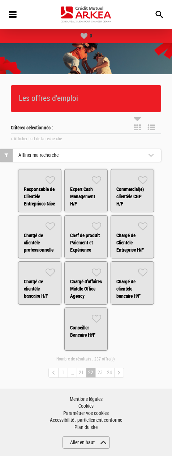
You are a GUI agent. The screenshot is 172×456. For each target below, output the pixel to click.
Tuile (137, 127)
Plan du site (86, 427)
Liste (151, 127)
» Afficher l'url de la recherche (36, 138)
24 (109, 372)
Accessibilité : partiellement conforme (86, 420)
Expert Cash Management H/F (82, 196)
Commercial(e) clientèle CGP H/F (130, 196)
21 (81, 372)
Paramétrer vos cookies (86, 413)
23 (100, 372)
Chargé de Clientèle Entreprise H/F (130, 243)
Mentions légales (86, 399)
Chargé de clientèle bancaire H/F (36, 289)
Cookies (86, 406)
